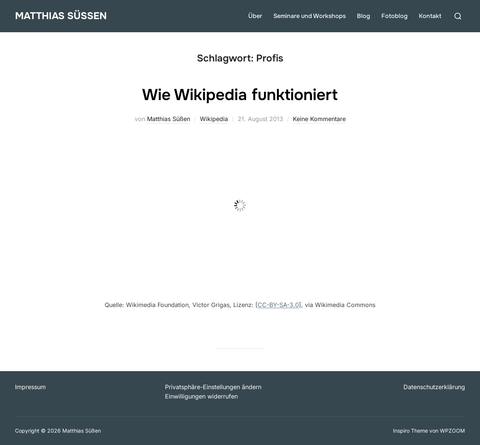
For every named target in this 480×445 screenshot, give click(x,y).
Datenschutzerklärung (434, 387)
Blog (363, 16)
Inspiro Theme (410, 430)
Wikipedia (214, 119)
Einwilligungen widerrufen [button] (201, 396)
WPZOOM (452, 430)
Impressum (30, 387)
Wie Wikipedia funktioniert (240, 95)
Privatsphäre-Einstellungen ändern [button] (213, 387)
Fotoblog (394, 16)
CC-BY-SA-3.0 (278, 305)
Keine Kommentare (319, 119)
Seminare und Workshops (309, 16)
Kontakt (430, 16)
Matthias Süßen (61, 16)
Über (255, 16)
